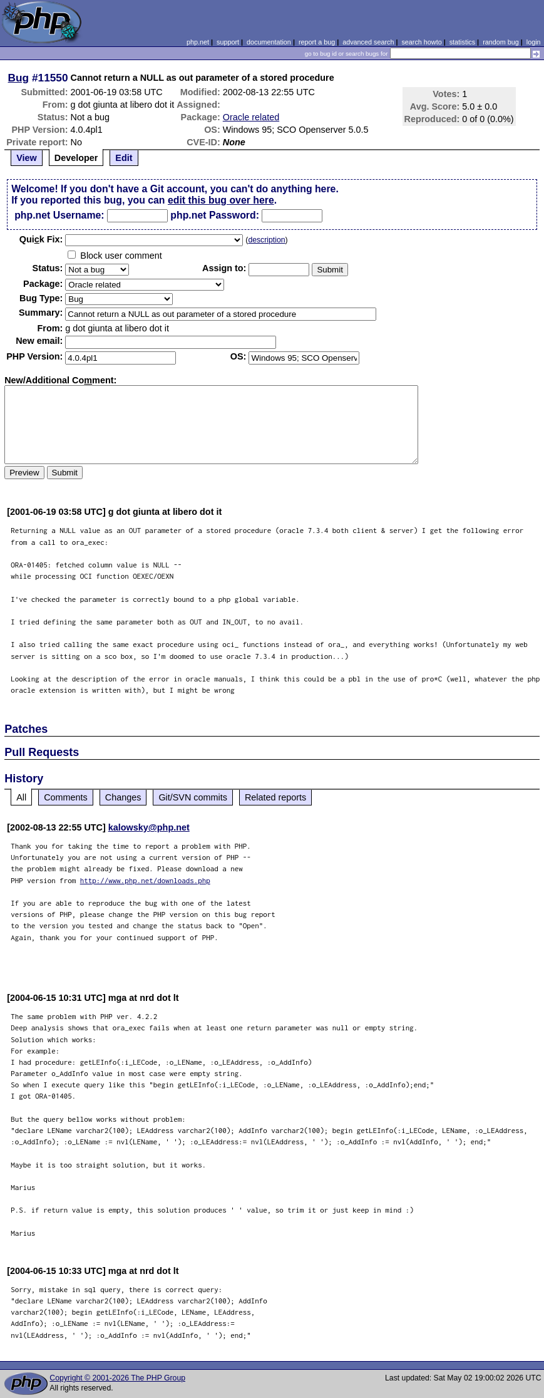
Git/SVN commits (192, 797)
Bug (18, 77)
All (21, 797)
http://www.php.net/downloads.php (145, 880)
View (26, 158)
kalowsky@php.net (149, 827)
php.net (198, 42)
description (266, 240)
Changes (123, 797)
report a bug (317, 42)
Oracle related (251, 117)
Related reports (275, 797)
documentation (269, 42)
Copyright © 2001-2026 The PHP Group (117, 1378)
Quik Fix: (41, 239)
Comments (66, 797)
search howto (421, 42)
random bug (501, 42)
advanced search (368, 42)
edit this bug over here (221, 200)
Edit (123, 158)
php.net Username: (59, 215)
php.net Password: (214, 215)
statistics (462, 42)
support (228, 42)
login (533, 42)
